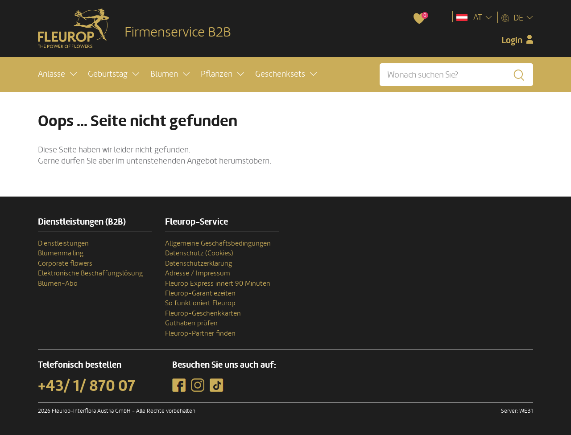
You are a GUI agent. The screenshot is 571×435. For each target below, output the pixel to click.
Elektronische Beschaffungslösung (90, 273)
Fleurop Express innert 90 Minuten (217, 283)
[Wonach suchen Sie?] (456, 74)
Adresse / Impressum (197, 273)
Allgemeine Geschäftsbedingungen (218, 243)
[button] (57, 74)
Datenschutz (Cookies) (199, 253)
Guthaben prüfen (191, 323)
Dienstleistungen (63, 243)
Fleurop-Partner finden (200, 333)
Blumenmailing (60, 253)
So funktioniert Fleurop (200, 303)
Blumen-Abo (58, 283)
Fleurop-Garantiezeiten (200, 293)
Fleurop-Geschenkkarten (203, 313)
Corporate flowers (65, 263)
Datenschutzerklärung (198, 263)
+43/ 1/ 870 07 (86, 386)
